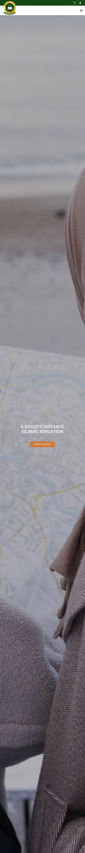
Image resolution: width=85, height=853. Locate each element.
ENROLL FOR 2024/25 (42, 444)
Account (80, 3)
